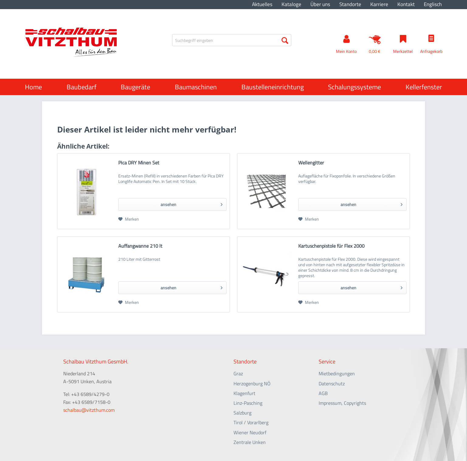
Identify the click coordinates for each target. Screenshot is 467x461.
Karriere (379, 4)
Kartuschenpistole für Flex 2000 (331, 246)
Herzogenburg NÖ (252, 383)
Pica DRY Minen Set (138, 163)
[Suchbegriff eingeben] (231, 40)
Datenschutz (332, 383)
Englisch (433, 4)
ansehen (192, 204)
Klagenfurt (244, 393)
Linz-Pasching (248, 403)
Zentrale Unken (250, 442)
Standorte (350, 4)
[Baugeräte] (135, 87)
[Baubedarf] (81, 87)
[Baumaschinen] (196, 87)
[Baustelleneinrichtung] (272, 87)
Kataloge (291, 4)
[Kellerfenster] (423, 87)
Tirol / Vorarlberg (251, 422)
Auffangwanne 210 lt (140, 246)
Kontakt (406, 4)
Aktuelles (262, 4)
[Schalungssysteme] (354, 87)
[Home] (33, 87)
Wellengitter (311, 163)
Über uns (320, 4)
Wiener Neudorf (250, 432)
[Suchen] (284, 40)
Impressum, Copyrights (342, 403)
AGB (323, 393)
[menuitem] (262, 4)
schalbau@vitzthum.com (89, 410)
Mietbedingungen (337, 373)
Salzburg (242, 412)
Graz (238, 373)
